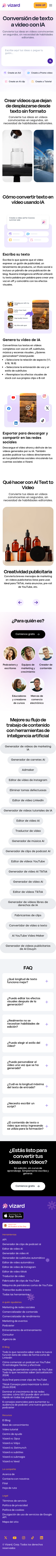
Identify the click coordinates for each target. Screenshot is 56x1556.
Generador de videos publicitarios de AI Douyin (28, 947)
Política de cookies (13, 1510)
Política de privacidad (15, 1505)
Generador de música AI (28, 841)
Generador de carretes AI (28, 760)
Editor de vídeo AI (28, 821)
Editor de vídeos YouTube (28, 861)
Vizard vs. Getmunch (14, 1448)
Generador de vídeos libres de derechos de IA (28, 904)
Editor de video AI (12, 1249)
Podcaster (8, 1326)
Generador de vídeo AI (28, 882)
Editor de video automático (18, 1263)
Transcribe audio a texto (16, 1290)
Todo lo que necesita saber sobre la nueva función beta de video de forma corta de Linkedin (27, 1355)
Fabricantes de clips (28, 915)
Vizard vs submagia (13, 1457)
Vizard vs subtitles (12, 1452)
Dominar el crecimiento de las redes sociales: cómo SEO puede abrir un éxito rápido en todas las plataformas (25, 1395)
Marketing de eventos (15, 1321)
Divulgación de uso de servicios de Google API (27, 1516)
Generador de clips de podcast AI (28, 851)
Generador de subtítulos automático (23, 1258)
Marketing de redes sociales (18, 1307)
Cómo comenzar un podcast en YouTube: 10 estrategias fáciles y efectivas (26, 1363)
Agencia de (9, 1339)
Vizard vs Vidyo (11, 1443)
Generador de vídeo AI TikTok (28, 871)
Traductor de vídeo (28, 831)
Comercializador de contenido (20, 1312)
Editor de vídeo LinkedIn (28, 800)
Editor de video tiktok (14, 1272)
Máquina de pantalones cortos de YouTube (27, 1285)
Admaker (28, 770)
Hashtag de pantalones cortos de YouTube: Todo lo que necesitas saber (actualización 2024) (27, 1373)
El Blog (6, 1420)
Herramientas (9, 1235)
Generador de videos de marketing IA (28, 748)
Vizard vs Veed (10, 1462)
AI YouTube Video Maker (28, 936)
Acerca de (8, 1474)
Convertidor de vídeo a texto (28, 925)
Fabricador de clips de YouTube (20, 1281)
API (4, 1240)
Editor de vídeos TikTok (28, 892)
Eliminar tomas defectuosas (28, 790)
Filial (5, 1483)
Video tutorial (10, 1430)
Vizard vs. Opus (11, 1439)
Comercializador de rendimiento (21, 1316)
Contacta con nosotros (15, 1479)
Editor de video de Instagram (19, 1267)
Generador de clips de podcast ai (21, 1244)
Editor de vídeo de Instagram (28, 780)
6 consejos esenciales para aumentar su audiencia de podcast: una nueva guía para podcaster (27, 1405)
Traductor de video (13, 1276)
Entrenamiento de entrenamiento (22, 1330)
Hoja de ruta (9, 1488)
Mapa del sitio (10, 1522)
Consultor (8, 1335)
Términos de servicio (14, 1501)
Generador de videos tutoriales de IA (28, 810)
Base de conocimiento (15, 1425)
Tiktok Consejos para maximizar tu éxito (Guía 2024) (25, 1386)
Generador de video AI (15, 1253)
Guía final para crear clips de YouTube (24, 1380)
